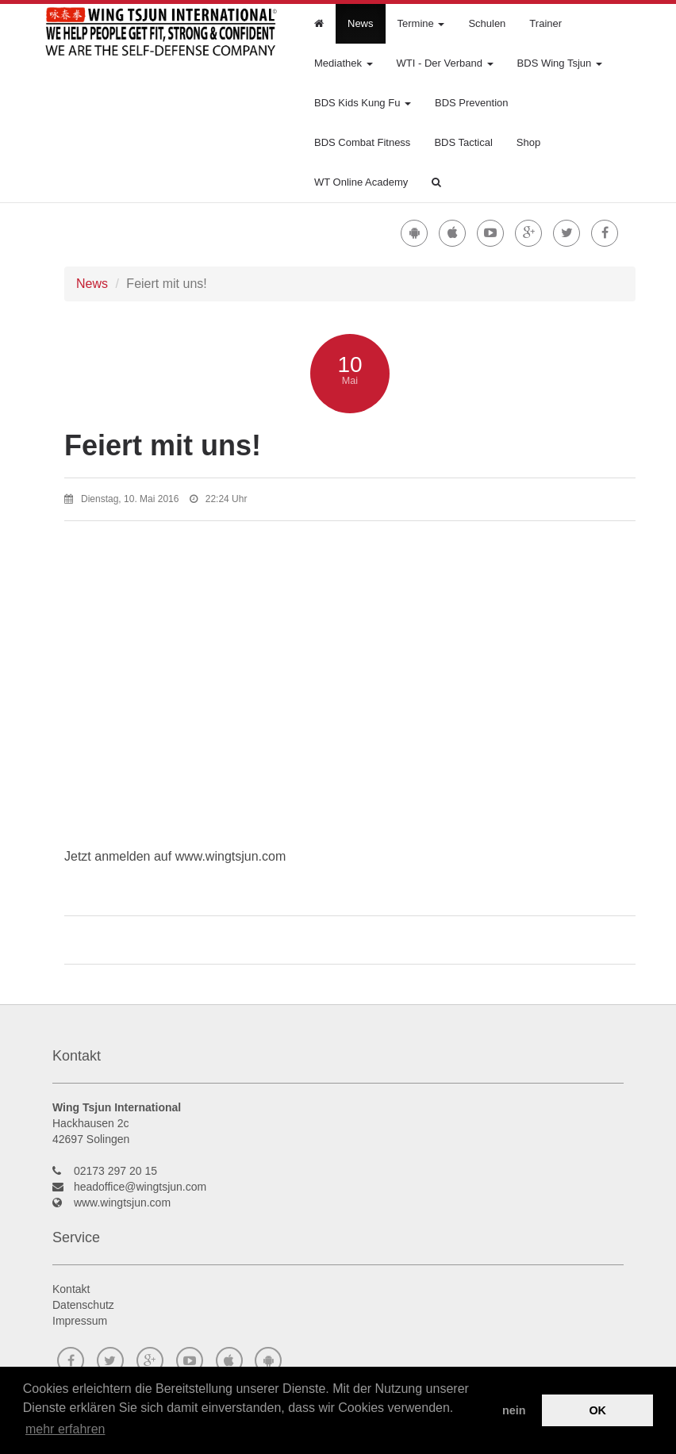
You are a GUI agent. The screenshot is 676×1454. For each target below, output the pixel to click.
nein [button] (514, 1410)
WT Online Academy (361, 182)
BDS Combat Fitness (362, 142)
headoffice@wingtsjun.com (140, 1186)
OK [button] (597, 1410)
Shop (528, 142)
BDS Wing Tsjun (559, 63)
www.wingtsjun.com (122, 1202)
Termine (421, 23)
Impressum (79, 1320)
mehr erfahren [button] (65, 1429)
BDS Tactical (463, 142)
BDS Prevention (472, 103)
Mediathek (343, 63)
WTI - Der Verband (445, 63)
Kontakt (71, 1289)
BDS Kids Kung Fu (362, 103)
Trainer (545, 23)
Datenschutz (83, 1305)
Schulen (486, 23)
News (361, 23)
